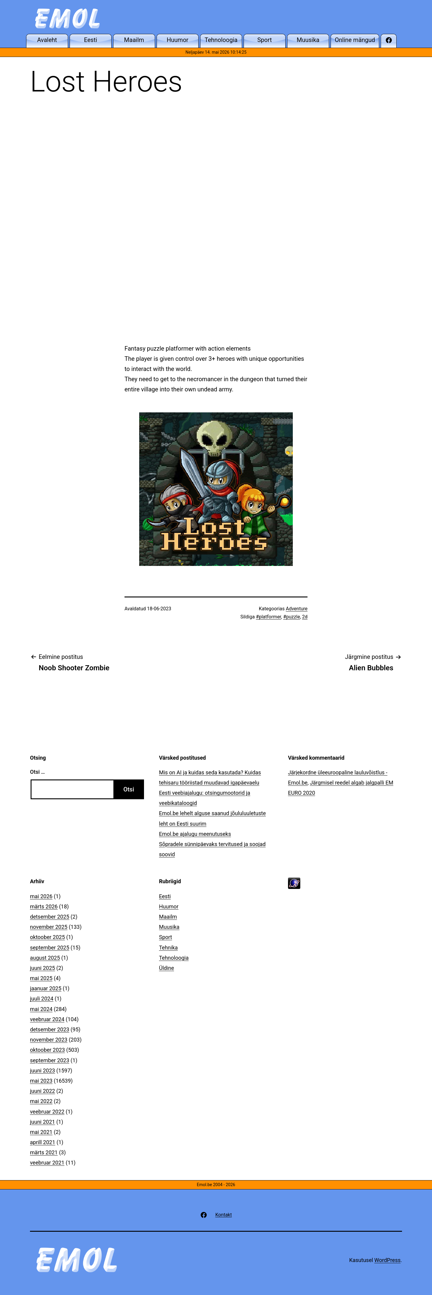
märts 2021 (44, 1152)
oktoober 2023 (47, 1050)
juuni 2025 (42, 968)
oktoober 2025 (47, 937)
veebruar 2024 (47, 1019)
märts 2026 (44, 906)
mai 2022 (41, 1101)
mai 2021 (41, 1132)
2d (305, 617)
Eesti (165, 896)
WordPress (387, 1260)
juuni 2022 (42, 1091)
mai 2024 (41, 1009)
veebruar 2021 (47, 1162)
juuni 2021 (42, 1122)
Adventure (297, 609)
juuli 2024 (41, 998)
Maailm (168, 917)
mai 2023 (41, 1081)
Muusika (169, 927)
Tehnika (168, 947)
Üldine (166, 968)
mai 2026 (41, 896)
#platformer (268, 617)
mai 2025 (41, 978)
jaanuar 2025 (46, 988)
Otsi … (37, 772)
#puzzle (291, 617)
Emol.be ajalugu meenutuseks (195, 834)
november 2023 (49, 1039)
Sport (165, 937)
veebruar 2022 (47, 1111)
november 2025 (49, 927)
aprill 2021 (42, 1142)
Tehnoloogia (174, 958)
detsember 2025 (49, 917)
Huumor (168, 906)
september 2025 (49, 947)
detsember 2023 (49, 1029)
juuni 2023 (42, 1070)
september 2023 (49, 1060)
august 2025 (45, 958)
